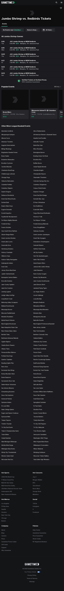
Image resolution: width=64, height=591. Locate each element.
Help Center (36, 530)
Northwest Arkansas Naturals (9, 338)
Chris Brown (36, 485)
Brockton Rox (37, 159)
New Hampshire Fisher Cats (9, 327)
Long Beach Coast (6, 299)
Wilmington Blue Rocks (8, 449)
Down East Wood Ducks (8, 199)
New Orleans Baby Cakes (9, 331)
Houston (4, 512)
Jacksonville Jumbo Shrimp (41, 266)
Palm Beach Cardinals (39, 349)
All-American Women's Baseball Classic (45, 134)
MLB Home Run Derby (8, 485)
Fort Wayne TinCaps (39, 220)
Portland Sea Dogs (7, 356)
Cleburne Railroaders (7, 181)
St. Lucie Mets (5, 406)
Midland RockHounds (7, 306)
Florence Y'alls (37, 216)
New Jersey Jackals (39, 327)
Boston (3, 521)
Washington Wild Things (40, 438)
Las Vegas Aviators (39, 291)
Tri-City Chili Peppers (39, 424)
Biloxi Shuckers (37, 149)
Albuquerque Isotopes (8, 134)
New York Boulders (39, 331)
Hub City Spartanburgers (40, 256)
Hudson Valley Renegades (9, 259)
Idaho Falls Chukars (39, 259)
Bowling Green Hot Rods (40, 156)
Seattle (3, 509)
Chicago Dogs (5, 177)
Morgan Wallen (37, 480)
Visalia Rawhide (6, 438)
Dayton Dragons (6, 191)
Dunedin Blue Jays (38, 199)
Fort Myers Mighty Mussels (9, 220)
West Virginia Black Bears (40, 441)
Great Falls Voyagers (39, 238)
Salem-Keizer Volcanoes (8, 384)
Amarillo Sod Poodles (39, 138)
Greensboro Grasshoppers (41, 241)
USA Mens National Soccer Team (11, 488)
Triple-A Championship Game (10, 431)
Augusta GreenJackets (8, 145)
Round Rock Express (39, 377)
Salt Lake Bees (37, 384)
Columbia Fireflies (6, 184)
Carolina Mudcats (6, 166)
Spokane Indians (6, 402)
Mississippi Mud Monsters (40, 309)
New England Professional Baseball (43, 324)
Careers (3, 536)
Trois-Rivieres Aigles (39, 431)
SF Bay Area (5, 506)
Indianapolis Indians (7, 263)
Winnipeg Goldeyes (39, 452)
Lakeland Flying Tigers (40, 288)
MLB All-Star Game (7, 483)
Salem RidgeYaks (38, 381)
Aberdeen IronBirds (7, 131)
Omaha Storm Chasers (8, 345)
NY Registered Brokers (40, 541)
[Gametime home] (9, 2)
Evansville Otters (38, 209)
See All (57, 86)
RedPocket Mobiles (39, 363)
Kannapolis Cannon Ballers (9, 277)
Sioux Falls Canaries (39, 395)
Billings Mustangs (6, 149)
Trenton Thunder (6, 424)
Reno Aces (4, 366)
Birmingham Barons (39, 152)
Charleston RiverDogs (7, 170)
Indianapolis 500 (6, 491)
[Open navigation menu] (61, 2)
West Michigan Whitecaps (9, 441)
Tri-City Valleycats (38, 427)
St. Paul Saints (37, 406)
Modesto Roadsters (7, 316)
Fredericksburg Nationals (40, 224)
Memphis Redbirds (38, 302)
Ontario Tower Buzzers (40, 345)
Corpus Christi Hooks (39, 188)
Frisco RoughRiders (39, 227)
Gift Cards (4, 544)
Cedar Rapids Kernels (39, 166)
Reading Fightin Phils (7, 363)
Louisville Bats (37, 299)
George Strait (37, 491)
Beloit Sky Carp (38, 145)
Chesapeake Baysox (39, 174)
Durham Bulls (5, 202)
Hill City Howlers (38, 252)
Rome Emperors (6, 377)
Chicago (4, 518)
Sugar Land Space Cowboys (9, 413)
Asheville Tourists (38, 141)
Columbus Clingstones (40, 184)
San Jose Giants (38, 388)
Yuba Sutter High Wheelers (41, 459)
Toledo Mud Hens (38, 420)
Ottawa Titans (5, 349)
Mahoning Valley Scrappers (9, 302)
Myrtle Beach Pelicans (8, 320)
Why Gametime (6, 550)
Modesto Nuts (37, 313)
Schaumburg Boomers (8, 391)
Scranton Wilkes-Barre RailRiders (43, 391)
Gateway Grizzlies (38, 231)
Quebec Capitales (6, 359)
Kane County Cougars (39, 274)
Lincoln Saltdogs (38, 295)
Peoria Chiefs (37, 352)
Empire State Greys (7, 206)
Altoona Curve (5, 138)
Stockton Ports (37, 409)
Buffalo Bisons (37, 163)
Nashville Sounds (38, 320)
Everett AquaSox (6, 213)
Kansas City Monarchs (39, 277)
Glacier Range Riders (7, 234)
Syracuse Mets (5, 416)
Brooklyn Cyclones (7, 163)
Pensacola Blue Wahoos (8, 352)
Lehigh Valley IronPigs (7, 295)
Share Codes (37, 538)
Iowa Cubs (4, 266)
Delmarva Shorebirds (7, 195)
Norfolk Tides (5, 334)
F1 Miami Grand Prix (7, 480)
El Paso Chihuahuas (39, 202)
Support (3, 547)
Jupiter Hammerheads (7, 274)
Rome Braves (37, 374)
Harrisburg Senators (7, 249)
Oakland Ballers (38, 338)
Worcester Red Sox (7, 459)
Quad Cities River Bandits (40, 356)
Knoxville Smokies (6, 281)
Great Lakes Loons (6, 241)
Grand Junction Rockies (8, 238)
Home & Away (32, 30)
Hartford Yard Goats (39, 249)
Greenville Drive (6, 245)
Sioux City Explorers (7, 395)
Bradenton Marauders (7, 159)
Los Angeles (5, 503)
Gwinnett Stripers (38, 245)
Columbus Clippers (7, 188)
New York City (5, 515)
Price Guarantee (38, 536)
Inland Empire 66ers (39, 263)
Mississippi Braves (6, 309)
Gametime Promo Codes (8, 541)
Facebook (36, 512)
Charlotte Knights (38, 170)
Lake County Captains (7, 284)
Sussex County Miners (40, 413)
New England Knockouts (8, 324)
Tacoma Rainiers (38, 416)
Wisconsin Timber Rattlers (41, 456)
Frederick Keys (5, 224)
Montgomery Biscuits (39, 316)
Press (3, 538)
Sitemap (32, 581)
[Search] (56, 2)
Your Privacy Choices (30, 572)
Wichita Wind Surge (7, 445)
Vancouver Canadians (39, 434)
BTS (34, 483)
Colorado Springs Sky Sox (41, 181)
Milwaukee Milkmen (39, 306)
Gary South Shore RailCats (9, 231)
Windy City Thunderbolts (8, 452)
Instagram (36, 506)
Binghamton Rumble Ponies (9, 152)
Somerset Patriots (6, 399)
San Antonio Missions (7, 388)
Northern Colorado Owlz (40, 334)
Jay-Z (34, 477)
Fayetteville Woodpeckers (9, 216)
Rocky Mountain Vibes (8, 374)
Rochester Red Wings (7, 370)
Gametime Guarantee (39, 533)
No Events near (13, 30)
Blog (2, 533)
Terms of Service (32, 578)
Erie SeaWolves (38, 206)
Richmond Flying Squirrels (41, 366)
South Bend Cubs (38, 399)
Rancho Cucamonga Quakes (41, 359)
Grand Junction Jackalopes (41, 234)
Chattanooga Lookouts (8, 174)
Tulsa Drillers (5, 434)
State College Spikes (7, 409)
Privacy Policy (32, 575)
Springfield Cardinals (39, 402)
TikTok (35, 503)
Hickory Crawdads (6, 252)
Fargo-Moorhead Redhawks (41, 213)
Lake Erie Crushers (7, 288)
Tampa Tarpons (6, 420)
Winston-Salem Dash (7, 456)
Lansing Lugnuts (6, 291)
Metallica (36, 494)
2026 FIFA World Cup (7, 477)
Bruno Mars (36, 488)
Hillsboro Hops (5, 256)
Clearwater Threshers (39, 177)
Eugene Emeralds (6, 209)
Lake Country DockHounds (41, 281)
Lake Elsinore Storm (39, 284)
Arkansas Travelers (7, 141)
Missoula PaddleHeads (8, 313)
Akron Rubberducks (39, 131)
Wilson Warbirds (38, 449)
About (3, 530)
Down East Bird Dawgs (40, 195)
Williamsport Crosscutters (40, 445)
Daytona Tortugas (38, 191)
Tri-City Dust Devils (7, 427)
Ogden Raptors (5, 341)
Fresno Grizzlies (6, 227)
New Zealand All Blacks (8, 494)
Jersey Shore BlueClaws (8, 270)
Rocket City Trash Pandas (41, 370)
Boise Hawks (5, 156)
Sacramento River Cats (8, 381)
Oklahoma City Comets (40, 341)
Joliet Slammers (38, 270)
